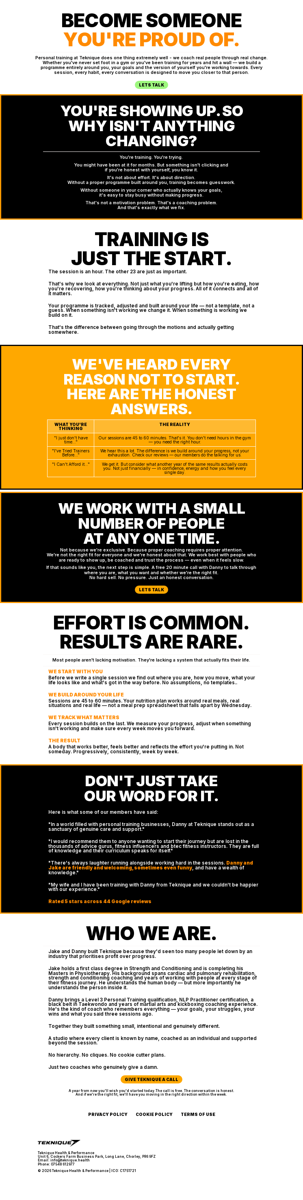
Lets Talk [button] (151, 84)
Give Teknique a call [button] (151, 1079)
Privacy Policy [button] (108, 1114)
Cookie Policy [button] (154, 1114)
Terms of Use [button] (198, 1114)
